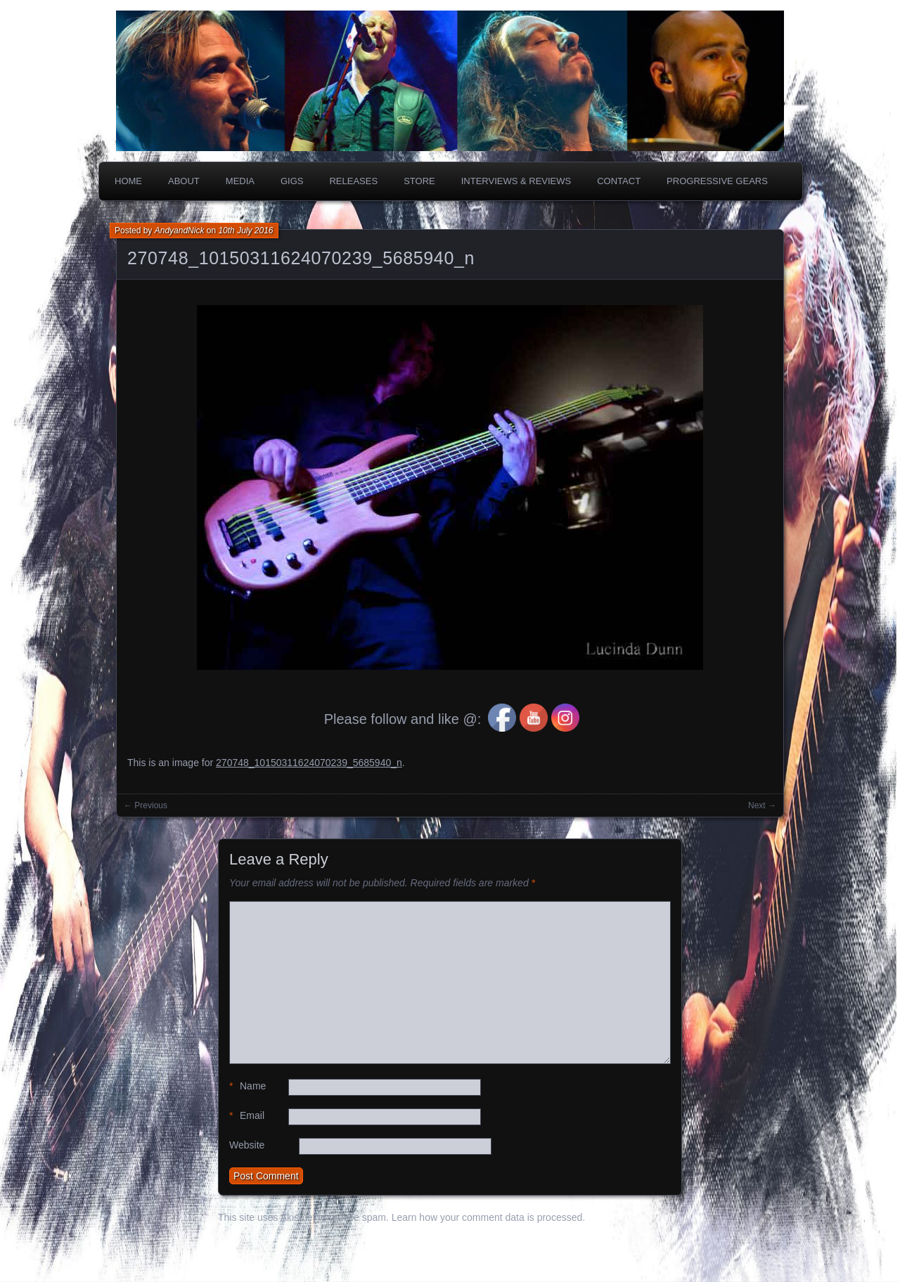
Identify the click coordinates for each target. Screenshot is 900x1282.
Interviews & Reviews (516, 181)
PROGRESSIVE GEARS (717, 181)
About (184, 181)
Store (419, 181)
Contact (619, 181)
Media (240, 181)
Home (128, 181)
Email (246, 1115)
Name (247, 1086)
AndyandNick (180, 230)
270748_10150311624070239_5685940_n (301, 258)
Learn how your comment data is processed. (488, 1217)
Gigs (292, 181)
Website (246, 1145)
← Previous (145, 805)
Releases (353, 181)
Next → (762, 805)
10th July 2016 (245, 230)
